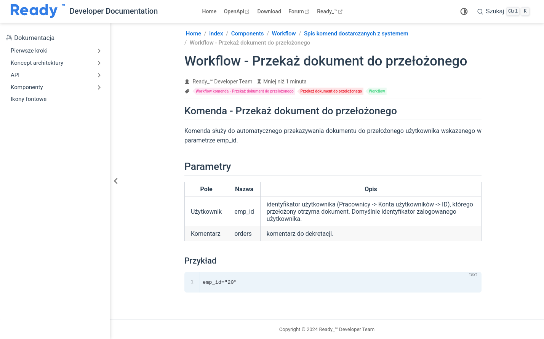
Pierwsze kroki (29, 50)
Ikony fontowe (28, 99)
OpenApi (237, 11)
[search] (503, 11)
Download (269, 11)
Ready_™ (331, 11)
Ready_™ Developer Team (223, 81)
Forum (299, 11)
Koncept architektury (37, 62)
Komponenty (27, 87)
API (15, 75)
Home (209, 11)
